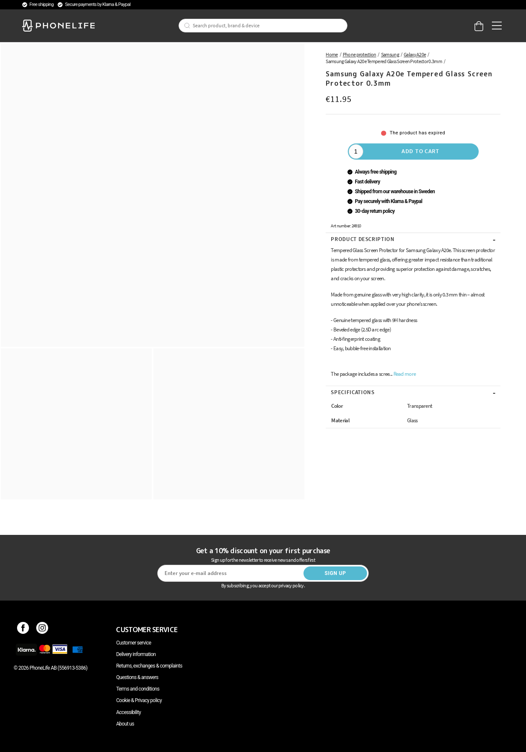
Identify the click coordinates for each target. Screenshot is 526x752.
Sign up (335, 573)
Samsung (390, 54)
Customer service (133, 643)
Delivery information (136, 654)
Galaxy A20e (415, 54)
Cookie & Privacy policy (139, 700)
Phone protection (359, 54)
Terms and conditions (137, 689)
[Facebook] (23, 630)
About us (125, 724)
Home (332, 54)
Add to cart (420, 151)
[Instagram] (42, 630)
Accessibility (128, 712)
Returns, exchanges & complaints (149, 666)
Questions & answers (137, 677)
